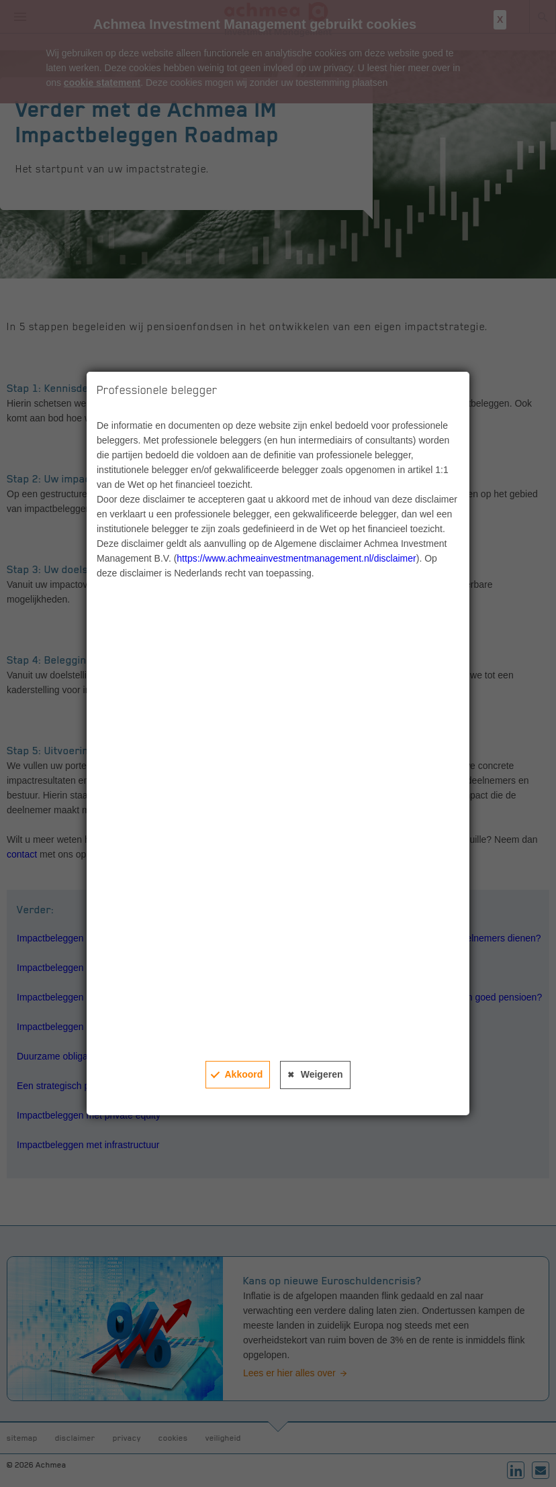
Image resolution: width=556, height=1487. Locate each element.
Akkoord (243, 1074)
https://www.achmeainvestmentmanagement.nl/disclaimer (296, 558)
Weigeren (322, 1074)
